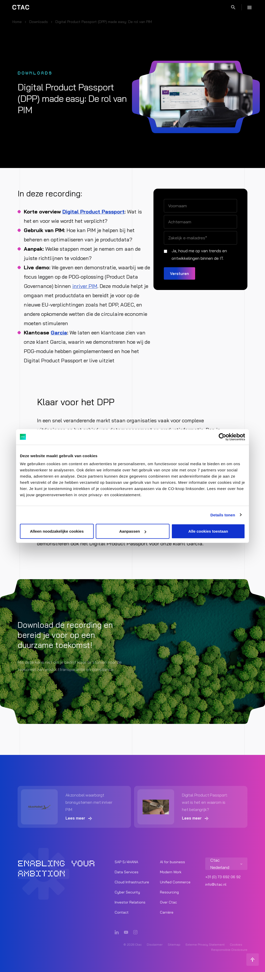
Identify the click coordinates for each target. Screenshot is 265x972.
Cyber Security (127, 892)
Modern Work (170, 872)
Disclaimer (155, 944)
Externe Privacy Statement (205, 944)
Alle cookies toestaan (208, 531)
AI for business (172, 862)
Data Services (126, 872)
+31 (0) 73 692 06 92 (223, 877)
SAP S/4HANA (126, 862)
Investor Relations (130, 902)
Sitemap (174, 944)
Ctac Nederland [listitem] (219, 864)
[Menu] (249, 7)
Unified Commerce (175, 882)
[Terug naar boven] (252, 959)
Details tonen (222, 514)
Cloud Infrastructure (132, 882)
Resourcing (169, 892)
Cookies (236, 944)
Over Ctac (168, 902)
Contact (122, 912)
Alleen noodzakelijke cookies (57, 531)
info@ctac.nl (215, 884)
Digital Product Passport (93, 211)
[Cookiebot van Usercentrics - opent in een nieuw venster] (222, 437)
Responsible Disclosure (229, 950)
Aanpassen (132, 531)
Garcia (59, 332)
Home (17, 21)
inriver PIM (84, 286)
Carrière (166, 912)
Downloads (38, 21)
